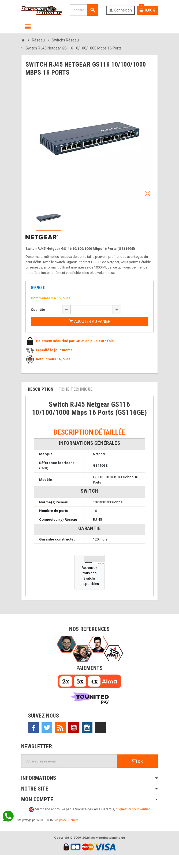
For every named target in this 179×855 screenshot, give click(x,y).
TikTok (100, 727)
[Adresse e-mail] (69, 761)
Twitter (47, 727)
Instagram (87, 727)
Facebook (33, 727)
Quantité (38, 310)
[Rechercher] (84, 10)
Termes (74, 820)
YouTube (73, 727)
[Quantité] (91, 309)
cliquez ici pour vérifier (133, 809)
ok (137, 761)
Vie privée (60, 820)
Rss (60, 727)
